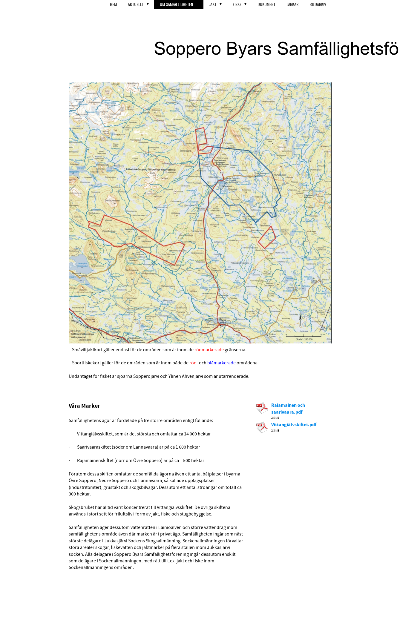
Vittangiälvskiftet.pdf (293, 424)
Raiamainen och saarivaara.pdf (288, 408)
